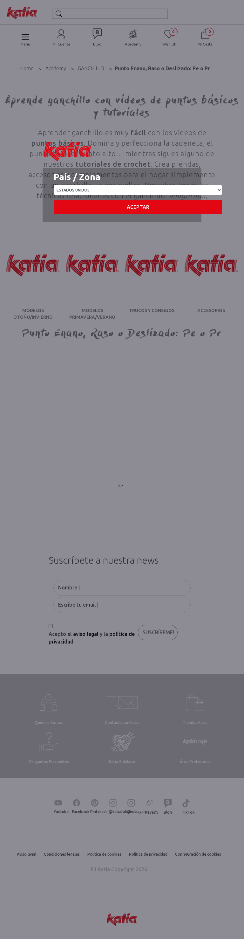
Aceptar (138, 207)
